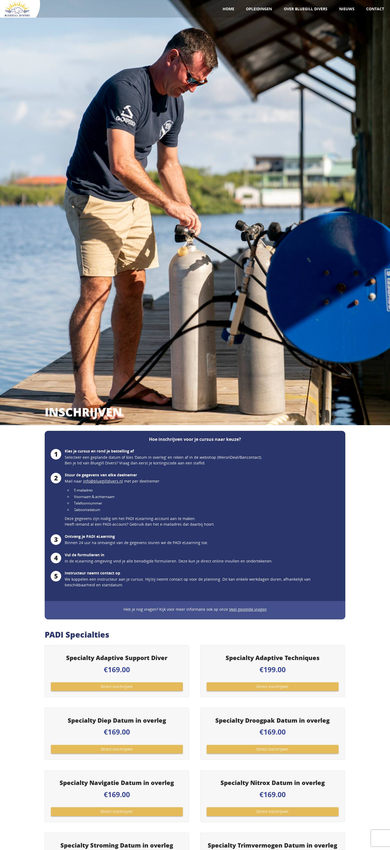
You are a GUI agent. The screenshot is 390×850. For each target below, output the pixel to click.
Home (228, 8)
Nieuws (347, 8)
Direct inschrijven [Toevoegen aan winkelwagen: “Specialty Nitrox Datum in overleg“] (272, 811)
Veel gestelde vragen (248, 609)
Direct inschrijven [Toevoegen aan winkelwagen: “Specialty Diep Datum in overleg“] (117, 749)
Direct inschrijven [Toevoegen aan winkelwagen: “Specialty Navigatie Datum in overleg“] (117, 811)
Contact (375, 8)
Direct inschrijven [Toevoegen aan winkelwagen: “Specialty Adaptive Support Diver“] (117, 686)
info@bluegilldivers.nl (103, 481)
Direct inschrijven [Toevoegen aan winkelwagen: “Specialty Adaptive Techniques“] (272, 686)
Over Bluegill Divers (305, 8)
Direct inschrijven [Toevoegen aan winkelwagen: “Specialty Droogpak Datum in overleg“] (272, 749)
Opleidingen (259, 8)
